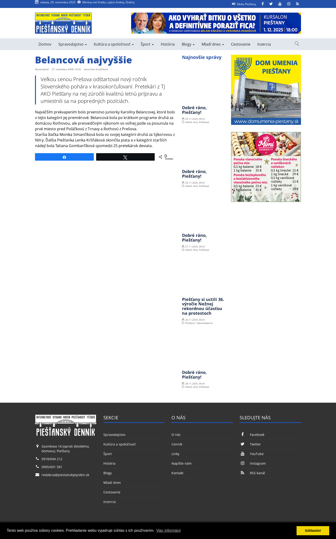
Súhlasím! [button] (313, 530)
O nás (176, 434)
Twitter (250, 444)
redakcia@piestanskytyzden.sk (65, 475)
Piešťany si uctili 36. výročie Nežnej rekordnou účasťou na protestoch (203, 306)
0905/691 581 (52, 467)
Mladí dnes (213, 44)
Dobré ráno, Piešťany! (194, 110)
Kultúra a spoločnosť (114, 44)
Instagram (253, 463)
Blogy (188, 44)
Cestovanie (240, 44)
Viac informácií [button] (168, 530)
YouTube (251, 454)
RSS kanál (252, 473)
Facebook (252, 434)
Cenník (177, 444)
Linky (175, 454)
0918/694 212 (52, 459)
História (168, 44)
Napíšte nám (182, 463)
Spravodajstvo (72, 44)
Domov (44, 44)
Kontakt (177, 473)
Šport (147, 44)
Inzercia (264, 44)
